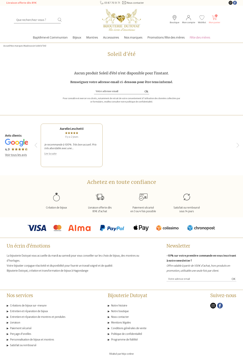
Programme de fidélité (124, 339)
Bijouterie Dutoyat (127, 295)
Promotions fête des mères (166, 37)
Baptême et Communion (50, 37)
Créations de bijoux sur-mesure (28, 305)
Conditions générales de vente (128, 328)
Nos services (20, 295)
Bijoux (77, 37)
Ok (146, 91)
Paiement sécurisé (21, 328)
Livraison (15, 322)
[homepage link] (121, 20)
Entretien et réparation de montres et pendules (37, 316)
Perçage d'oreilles (20, 333)
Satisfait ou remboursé (23, 345)
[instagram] (213, 307)
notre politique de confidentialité (136, 101)
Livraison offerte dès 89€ (21, 2)
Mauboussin (29, 46)
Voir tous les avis (16, 155)
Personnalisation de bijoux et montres (32, 339)
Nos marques (133, 37)
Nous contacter (120, 316)
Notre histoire (119, 305)
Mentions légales (121, 322)
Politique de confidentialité (126, 333)
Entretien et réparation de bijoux (29, 311)
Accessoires (111, 37)
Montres (92, 37)
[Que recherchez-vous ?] (36, 20)
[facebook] (220, 307)
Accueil (6, 46)
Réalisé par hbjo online (121, 353)
